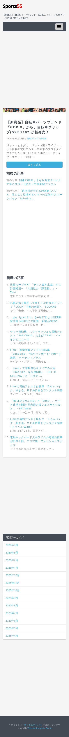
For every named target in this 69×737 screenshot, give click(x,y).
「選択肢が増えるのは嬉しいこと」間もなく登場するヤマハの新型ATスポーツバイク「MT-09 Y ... (34, 194)
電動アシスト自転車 (37, 138)
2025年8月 (12, 605)
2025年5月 (12, 628)
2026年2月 (12, 560)
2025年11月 (13, 582)
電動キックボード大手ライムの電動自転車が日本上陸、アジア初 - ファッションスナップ (36, 441)
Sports (12, 6)
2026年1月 (12, 567)
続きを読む (34, 164)
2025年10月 (13, 590)
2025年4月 (12, 635)
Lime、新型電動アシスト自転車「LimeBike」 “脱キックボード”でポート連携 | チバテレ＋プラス (35, 353)
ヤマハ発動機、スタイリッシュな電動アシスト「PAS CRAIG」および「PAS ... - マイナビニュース (36, 335)
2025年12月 (13, 575)
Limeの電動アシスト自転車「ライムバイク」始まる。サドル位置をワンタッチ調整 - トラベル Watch (36, 422)
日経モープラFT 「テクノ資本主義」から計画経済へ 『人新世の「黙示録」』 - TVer (35, 288)
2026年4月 (12, 545)
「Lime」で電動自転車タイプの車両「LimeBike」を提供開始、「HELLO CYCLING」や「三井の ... (33, 372)
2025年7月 (12, 613)
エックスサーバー (33, 724)
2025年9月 (12, 598)
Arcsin (49, 727)
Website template (36, 727)
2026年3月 (12, 552)
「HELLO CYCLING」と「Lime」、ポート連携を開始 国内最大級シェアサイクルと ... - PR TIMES (35, 404)
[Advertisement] (34, 69)
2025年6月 (12, 620)
